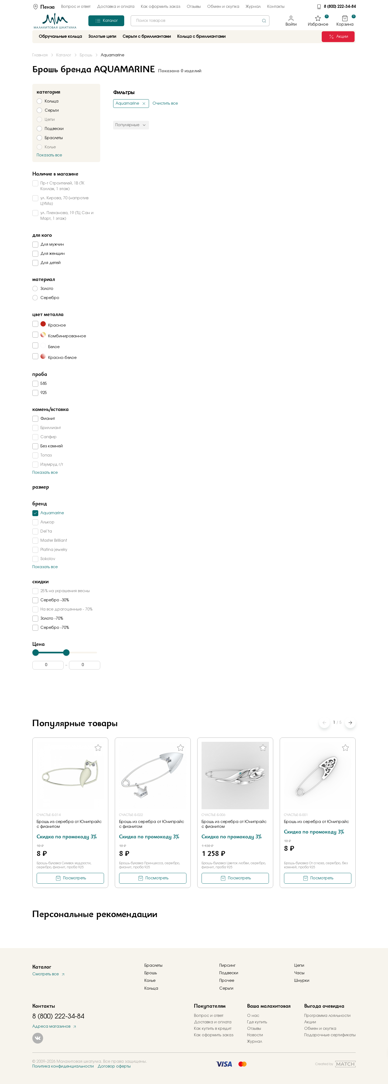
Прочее (226, 981)
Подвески (228, 973)
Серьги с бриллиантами (147, 37)
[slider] (35, 652)
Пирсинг (227, 966)
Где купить (257, 1022)
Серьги (226, 988)
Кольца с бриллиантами (201, 37)
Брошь (150, 973)
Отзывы (194, 7)
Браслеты (153, 966)
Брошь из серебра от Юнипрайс (316, 822)
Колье (149, 981)
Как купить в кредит (212, 1029)
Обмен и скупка (223, 7)
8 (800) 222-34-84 (340, 7)
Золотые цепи (102, 37)
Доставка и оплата (115, 7)
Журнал (253, 7)
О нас (253, 1016)
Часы (299, 973)
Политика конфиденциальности (63, 1066)
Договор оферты (114, 1066)
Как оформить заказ (160, 7)
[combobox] (200, 20)
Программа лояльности (327, 1016)
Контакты (276, 7)
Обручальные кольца (60, 37)
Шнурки (301, 981)
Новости (255, 1035)
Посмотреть (74, 878)
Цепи (299, 966)
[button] (350, 722)
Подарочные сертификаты (330, 1035)
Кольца (151, 988)
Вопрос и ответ (76, 7)
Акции (310, 1022)
